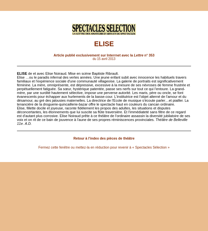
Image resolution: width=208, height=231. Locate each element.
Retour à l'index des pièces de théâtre (104, 138)
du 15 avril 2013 (103, 59)
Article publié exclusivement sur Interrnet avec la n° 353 (103, 55)
